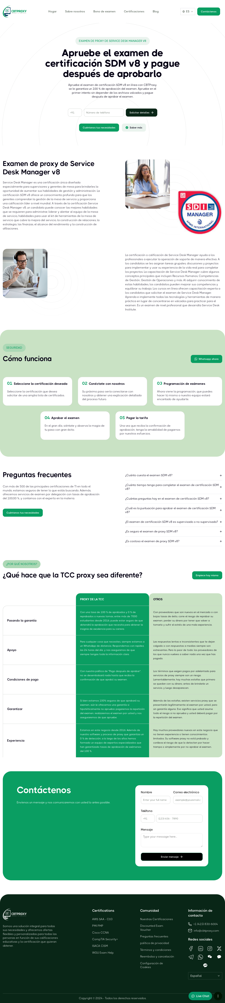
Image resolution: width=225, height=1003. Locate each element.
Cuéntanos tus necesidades (99, 127)
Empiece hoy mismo (207, 575)
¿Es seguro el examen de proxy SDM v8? (173, 531)
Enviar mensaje (172, 856)
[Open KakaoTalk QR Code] (219, 957)
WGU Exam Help (103, 952)
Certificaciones (134, 11)
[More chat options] (218, 996)
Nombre (146, 792)
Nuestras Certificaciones (156, 919)
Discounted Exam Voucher (151, 927)
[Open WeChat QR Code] (210, 957)
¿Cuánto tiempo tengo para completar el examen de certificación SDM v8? (173, 487)
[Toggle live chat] (200, 996)
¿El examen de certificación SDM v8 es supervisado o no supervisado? (173, 521)
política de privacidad (154, 943)
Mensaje (147, 829)
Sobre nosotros (75, 11)
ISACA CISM (100, 946)
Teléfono (147, 810)
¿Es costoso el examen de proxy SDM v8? (173, 541)
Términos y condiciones (155, 950)
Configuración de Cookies (151, 965)
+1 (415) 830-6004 (203, 924)
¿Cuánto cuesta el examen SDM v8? (173, 475)
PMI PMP (97, 925)
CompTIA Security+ (105, 939)
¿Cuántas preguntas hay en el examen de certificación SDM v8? (173, 498)
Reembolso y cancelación (157, 956)
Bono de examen (104, 11)
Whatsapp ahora (206, 359)
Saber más (134, 127)
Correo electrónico (186, 792)
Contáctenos (208, 11)
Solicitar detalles (142, 112)
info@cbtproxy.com (206, 930)
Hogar (52, 11)
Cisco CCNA (100, 932)
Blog (156, 11)
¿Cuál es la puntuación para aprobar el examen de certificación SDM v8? (173, 510)
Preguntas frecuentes (154, 936)
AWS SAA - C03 (102, 919)
